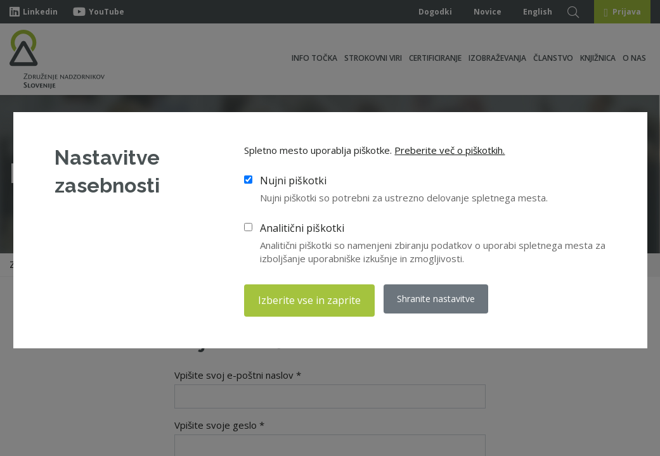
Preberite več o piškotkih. (449, 151)
